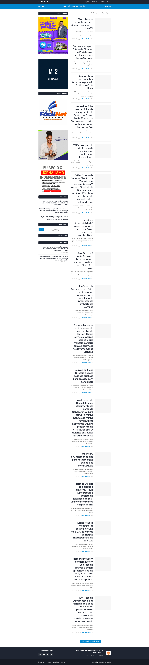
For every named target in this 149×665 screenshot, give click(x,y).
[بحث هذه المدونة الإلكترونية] (56, 229)
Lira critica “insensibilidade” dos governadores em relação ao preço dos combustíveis (83, 227)
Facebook (56, 662)
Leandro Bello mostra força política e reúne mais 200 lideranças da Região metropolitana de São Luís (82, 531)
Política (103, 2)
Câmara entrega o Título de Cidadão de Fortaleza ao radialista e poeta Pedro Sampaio (83, 52)
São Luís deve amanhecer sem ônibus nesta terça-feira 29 (82, 24)
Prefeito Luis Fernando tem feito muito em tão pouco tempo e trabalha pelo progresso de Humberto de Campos (82, 296)
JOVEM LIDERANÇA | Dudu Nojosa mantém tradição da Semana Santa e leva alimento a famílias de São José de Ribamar (54, 217)
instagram (41, 662)
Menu (108, 6)
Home (63, 662)
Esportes (87, 2)
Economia (95, 2)
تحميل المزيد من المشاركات (90, 641)
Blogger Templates (105, 662)
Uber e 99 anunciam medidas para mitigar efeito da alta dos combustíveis (82, 459)
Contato (48, 662)
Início (109, 2)
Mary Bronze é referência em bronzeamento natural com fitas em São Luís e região (83, 260)
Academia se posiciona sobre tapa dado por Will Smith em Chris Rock (82, 82)
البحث (42, 6)
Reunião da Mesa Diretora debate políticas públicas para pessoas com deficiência (83, 376)
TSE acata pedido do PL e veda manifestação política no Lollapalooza (83, 151)
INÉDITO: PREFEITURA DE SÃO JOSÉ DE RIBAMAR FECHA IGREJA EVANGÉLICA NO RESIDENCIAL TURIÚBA (55, 202)
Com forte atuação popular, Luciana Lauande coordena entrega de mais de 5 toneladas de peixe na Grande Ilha (53, 210)
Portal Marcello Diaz (74, 6)
